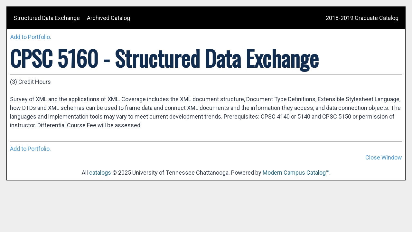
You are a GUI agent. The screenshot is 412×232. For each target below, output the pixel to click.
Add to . (30, 37)
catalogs (100, 172)
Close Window (383, 157)
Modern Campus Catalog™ (296, 172)
